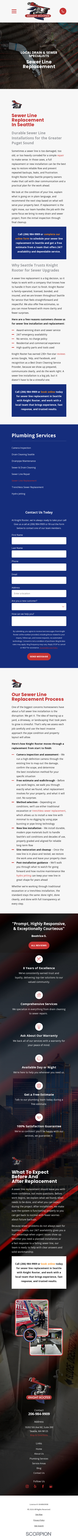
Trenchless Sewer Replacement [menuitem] (27, 487)
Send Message (39, 656)
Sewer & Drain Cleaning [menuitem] (24, 467)
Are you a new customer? (24, 601)
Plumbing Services (39, 1458)
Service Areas (39, 1463)
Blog (39, 1468)
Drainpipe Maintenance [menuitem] (24, 460)
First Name (17, 535)
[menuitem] (39, 1514)
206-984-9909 (39, 1414)
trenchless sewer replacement (48, 810)
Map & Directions (39, 1435)
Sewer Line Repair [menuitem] (21, 474)
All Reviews (39, 945)
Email (14, 574)
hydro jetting (23, 875)
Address (16, 587)
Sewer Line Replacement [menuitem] (24, 480)
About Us (39, 1453)
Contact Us (39, 1472)
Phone (15, 561)
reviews (61, 353)
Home (39, 1448)
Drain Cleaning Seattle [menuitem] (23, 454)
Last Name (17, 548)
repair (60, 155)
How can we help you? (23, 614)
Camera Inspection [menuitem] (21, 447)
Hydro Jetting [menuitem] (18, 493)
